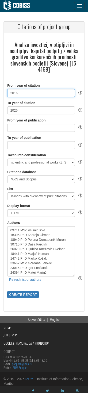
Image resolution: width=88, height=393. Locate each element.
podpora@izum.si (22, 363)
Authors (13, 223)
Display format (18, 206)
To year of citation (21, 103)
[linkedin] (62, 390)
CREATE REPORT (23, 294)
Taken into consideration (26, 155)
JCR (6, 334)
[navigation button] (79, 6)
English (55, 320)
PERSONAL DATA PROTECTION (33, 343)
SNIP (14, 334)
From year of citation (23, 85)
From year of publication (26, 120)
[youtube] (77, 390)
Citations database (21, 172)
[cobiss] (19, 6)
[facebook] (33, 390)
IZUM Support (20, 367)
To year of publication (24, 138)
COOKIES (9, 343)
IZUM (29, 379)
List (10, 189)
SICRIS (7, 327)
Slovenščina (36, 320)
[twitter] (47, 390)
